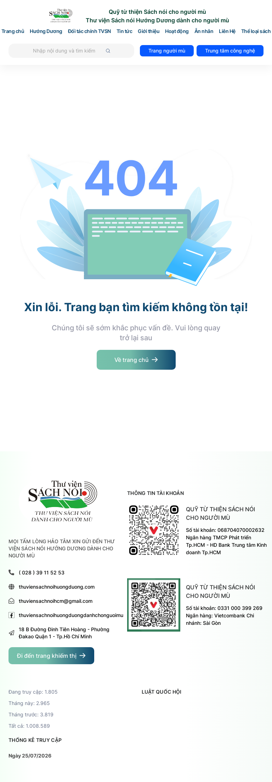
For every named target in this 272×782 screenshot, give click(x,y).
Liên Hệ (227, 31)
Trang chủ (12, 31)
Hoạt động (177, 31)
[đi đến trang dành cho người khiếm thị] (51, 655)
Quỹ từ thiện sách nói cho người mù (220, 513)
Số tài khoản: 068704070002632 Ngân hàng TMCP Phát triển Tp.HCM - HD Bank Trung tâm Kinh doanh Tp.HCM (226, 541)
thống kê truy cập (35, 740)
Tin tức (124, 31)
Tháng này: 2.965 (29, 703)
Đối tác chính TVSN (89, 31)
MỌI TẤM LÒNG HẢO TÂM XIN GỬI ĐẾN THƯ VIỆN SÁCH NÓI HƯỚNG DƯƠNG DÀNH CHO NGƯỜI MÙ (61, 548)
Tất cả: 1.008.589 (29, 726)
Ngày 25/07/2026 (29, 756)
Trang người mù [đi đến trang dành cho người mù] (166, 51)
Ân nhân (204, 31)
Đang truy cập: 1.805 (33, 692)
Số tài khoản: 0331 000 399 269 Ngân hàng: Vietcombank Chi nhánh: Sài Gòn (224, 615)
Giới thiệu (148, 31)
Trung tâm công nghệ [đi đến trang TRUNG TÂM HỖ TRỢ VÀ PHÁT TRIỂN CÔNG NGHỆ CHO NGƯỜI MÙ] (230, 51)
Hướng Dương (46, 31)
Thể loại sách (256, 31)
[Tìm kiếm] (71, 51)
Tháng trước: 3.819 (30, 714)
